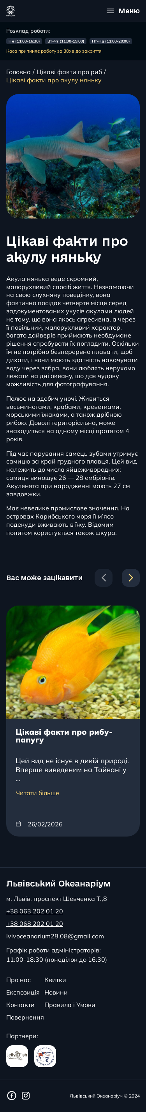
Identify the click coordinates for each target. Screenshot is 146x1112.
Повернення (25, 1017)
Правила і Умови (69, 1005)
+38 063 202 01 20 (34, 911)
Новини (56, 992)
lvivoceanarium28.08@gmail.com (55, 936)
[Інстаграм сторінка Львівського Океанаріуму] (25, 1096)
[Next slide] (131, 578)
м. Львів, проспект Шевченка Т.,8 (56, 898)
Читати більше (37, 793)
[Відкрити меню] (123, 10)
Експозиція (23, 992)
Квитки (55, 980)
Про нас (18, 980)
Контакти (20, 1005)
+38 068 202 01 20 (34, 923)
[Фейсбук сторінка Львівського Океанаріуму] (11, 1096)
